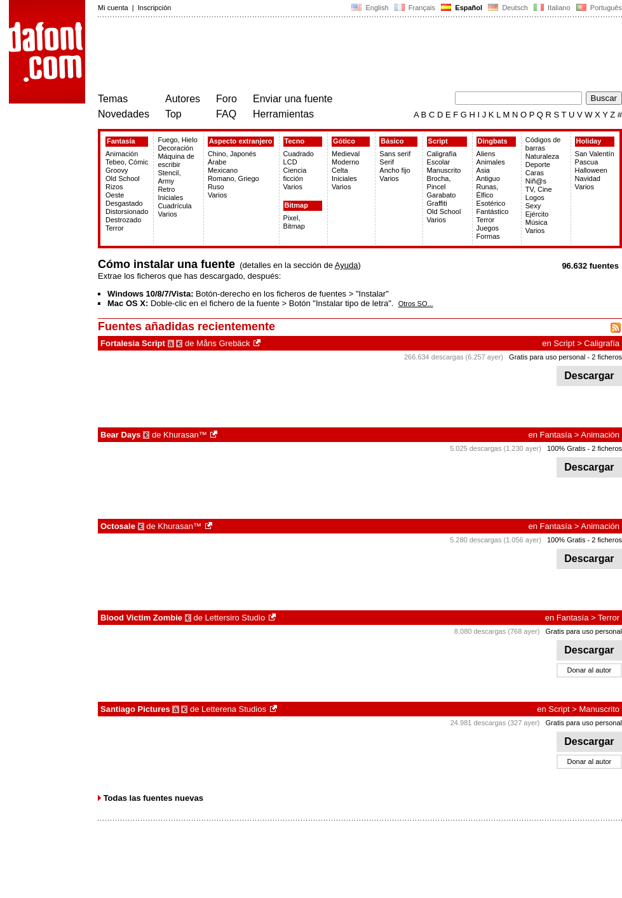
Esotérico (491, 203)
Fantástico (493, 211)
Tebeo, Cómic (126, 162)
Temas (113, 98)
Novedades (123, 114)
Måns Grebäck (223, 343)
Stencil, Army (169, 177)
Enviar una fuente (292, 98)
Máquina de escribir (176, 160)
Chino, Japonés (232, 153)
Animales (491, 162)
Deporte (537, 164)
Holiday (589, 141)
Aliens (486, 153)
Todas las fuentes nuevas (153, 798)
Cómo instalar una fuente (166, 264)
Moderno (345, 162)
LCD (290, 162)
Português (598, 7)
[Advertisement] (329, 55)
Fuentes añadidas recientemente (186, 326)
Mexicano (223, 170)
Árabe (217, 162)
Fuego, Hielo (177, 140)
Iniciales (170, 197)
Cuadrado (298, 153)
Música (536, 222)
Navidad (587, 178)
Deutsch (508, 7)
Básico (392, 141)
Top (173, 114)
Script (438, 141)
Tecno (295, 141)
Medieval (346, 153)
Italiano (552, 7)
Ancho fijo (394, 170)
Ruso (216, 187)
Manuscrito (444, 170)
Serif (386, 162)
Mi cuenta (113, 7)
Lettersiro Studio (235, 617)
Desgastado (124, 203)
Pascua (586, 162)
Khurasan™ (185, 434)
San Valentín (594, 153)
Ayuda (346, 265)
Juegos (488, 228)
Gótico (344, 141)
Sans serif (394, 153)
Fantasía (121, 141)
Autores (182, 98)
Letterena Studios (233, 709)
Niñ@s (535, 181)
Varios (167, 214)
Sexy (533, 206)
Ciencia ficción (295, 174)
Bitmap (296, 205)
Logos (534, 197)
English (369, 7)
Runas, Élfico (488, 191)
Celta (340, 170)
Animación (121, 153)
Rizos (114, 187)
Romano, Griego (233, 178)
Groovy (116, 170)
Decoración (175, 148)
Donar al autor (589, 670)
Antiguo (488, 178)
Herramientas (283, 114)
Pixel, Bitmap (294, 222)
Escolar (438, 162)
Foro (226, 98)
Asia (483, 170)
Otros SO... (415, 303)
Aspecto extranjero (241, 141)
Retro (166, 189)
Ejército (537, 214)
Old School (122, 178)
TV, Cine (538, 189)
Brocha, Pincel (439, 183)
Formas (488, 236)
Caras (534, 173)
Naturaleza (542, 156)
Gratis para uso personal (547, 357)
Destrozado (123, 220)
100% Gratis (566, 448)
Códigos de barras (543, 144)
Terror (114, 228)
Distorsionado (126, 211)
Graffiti (437, 203)
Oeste (114, 195)
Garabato (441, 195)
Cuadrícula (174, 206)
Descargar (589, 375)
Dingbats (493, 141)
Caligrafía (442, 153)
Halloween (591, 170)
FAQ (226, 114)
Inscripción (155, 7)
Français (415, 7)
